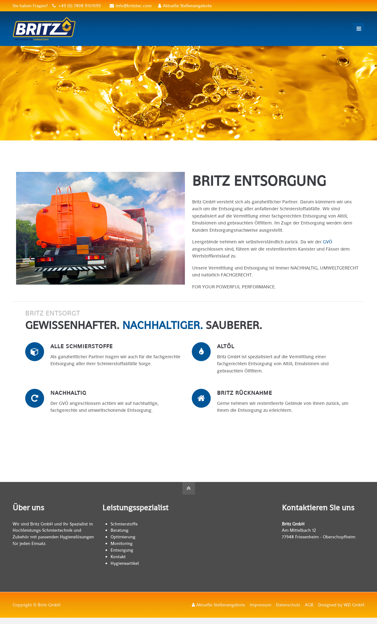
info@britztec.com (130, 6)
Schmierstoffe (124, 524)
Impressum (260, 605)
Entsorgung (122, 550)
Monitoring (122, 543)
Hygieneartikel (125, 563)
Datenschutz (288, 605)
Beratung (120, 530)
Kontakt (118, 556)
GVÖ (327, 242)
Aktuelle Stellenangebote (185, 6)
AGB (309, 605)
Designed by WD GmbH (341, 605)
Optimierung (123, 537)
